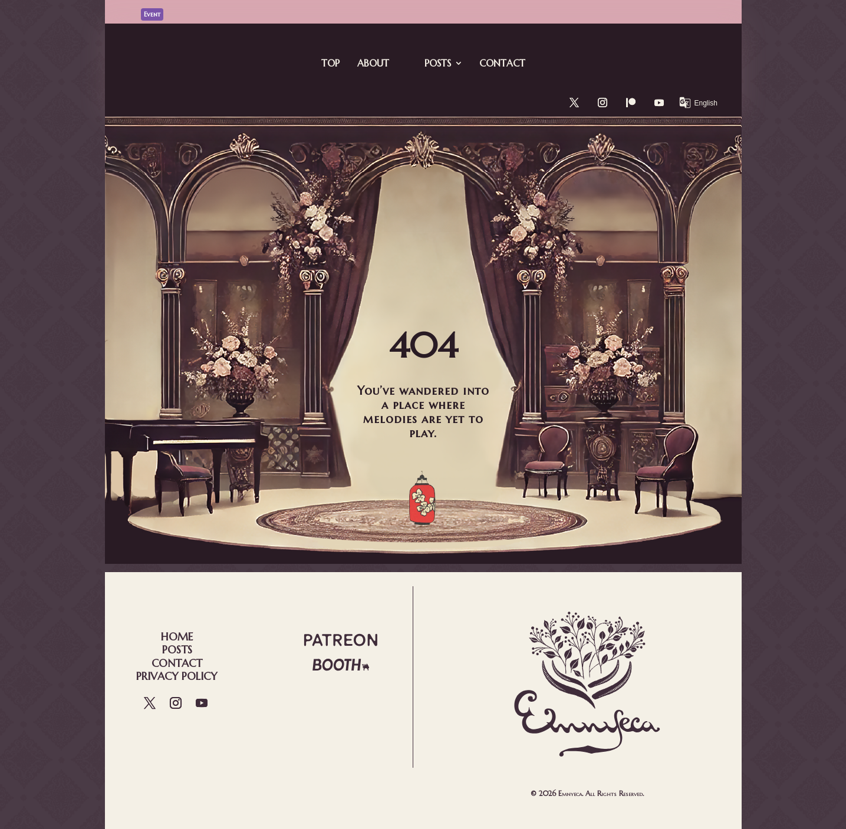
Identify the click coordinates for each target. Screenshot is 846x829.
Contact (502, 63)
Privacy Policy (177, 676)
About (373, 63)
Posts (437, 63)
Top (330, 63)
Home (177, 636)
